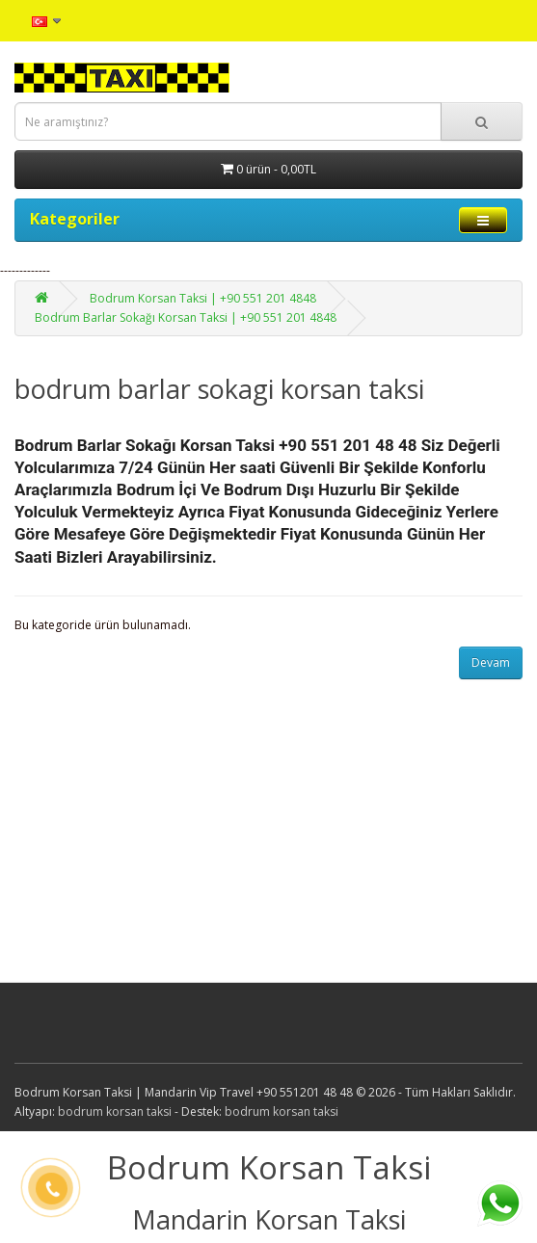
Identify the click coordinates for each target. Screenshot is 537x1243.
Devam (490, 662)
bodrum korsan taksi (115, 1111)
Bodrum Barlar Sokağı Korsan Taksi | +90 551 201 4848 (185, 317)
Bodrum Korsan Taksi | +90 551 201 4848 (203, 298)
